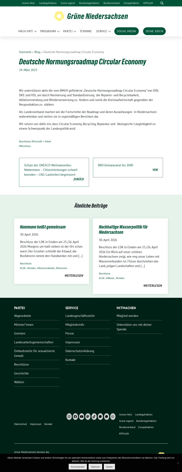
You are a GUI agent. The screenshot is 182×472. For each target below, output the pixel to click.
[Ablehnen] (178, 463)
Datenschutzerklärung (79, 351)
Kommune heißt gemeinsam (43, 227)
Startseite (25, 52)
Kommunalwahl (47, 268)
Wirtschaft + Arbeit (41, 141)
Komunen (62, 268)
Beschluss (25, 146)
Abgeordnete (22, 316)
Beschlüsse (25, 141)
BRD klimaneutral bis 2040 (128, 167)
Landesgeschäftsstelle (80, 316)
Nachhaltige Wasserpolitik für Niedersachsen (123, 229)
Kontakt (70, 360)
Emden (32, 268)
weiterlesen (74, 276)
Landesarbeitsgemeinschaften (33, 342)
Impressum (72, 342)
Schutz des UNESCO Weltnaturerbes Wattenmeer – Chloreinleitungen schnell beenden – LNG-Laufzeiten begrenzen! (54, 172)
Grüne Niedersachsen (97, 16)
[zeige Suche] (162, 3)
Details (109, 467)
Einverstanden (78, 467)
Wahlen (19, 382)
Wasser (110, 278)
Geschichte (21, 373)
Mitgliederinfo (74, 325)
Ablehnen (95, 467)
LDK (23, 268)
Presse (69, 333)
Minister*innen (23, 325)
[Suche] (157, 3)
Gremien (19, 333)
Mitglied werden (127, 316)
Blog (37, 52)
